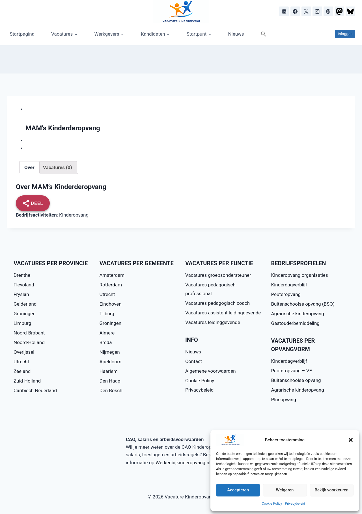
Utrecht (21, 361)
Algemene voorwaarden (210, 371)
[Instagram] (317, 11)
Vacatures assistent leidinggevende (223, 313)
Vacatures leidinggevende (212, 322)
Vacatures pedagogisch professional (210, 289)
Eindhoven (111, 304)
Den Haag (110, 381)
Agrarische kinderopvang (297, 313)
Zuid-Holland (27, 381)
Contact (193, 361)
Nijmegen (110, 352)
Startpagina (22, 34)
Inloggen (345, 33)
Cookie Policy (272, 504)
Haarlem (109, 371)
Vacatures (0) (57, 167)
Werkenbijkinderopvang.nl (183, 462)
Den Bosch (111, 390)
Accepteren (238, 490)
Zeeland (22, 371)
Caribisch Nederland (35, 390)
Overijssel (24, 352)
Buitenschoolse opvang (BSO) (303, 304)
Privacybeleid (295, 504)
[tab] (29, 167)
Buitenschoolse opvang (296, 380)
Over (29, 167)
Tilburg (107, 313)
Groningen (25, 313)
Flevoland (24, 285)
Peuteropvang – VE (291, 370)
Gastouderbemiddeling (295, 323)
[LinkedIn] (284, 11)
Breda (106, 342)
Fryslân (21, 294)
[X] (306, 11)
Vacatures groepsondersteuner (218, 275)
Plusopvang (283, 399)
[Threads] (328, 11)
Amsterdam (112, 275)
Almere (107, 333)
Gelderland (25, 304)
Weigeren (285, 490)
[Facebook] (295, 11)
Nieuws (236, 34)
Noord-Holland (29, 342)
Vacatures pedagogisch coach (217, 303)
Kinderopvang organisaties (299, 275)
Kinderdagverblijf (289, 285)
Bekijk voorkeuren (331, 490)
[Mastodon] (339, 11)
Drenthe (22, 275)
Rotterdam (111, 285)
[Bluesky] (350, 11)
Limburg (22, 323)
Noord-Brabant (29, 333)
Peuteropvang (286, 294)
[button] (351, 440)
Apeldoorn (111, 361)
